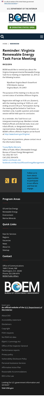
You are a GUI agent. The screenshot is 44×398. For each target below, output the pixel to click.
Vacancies (7, 240)
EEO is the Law (8, 376)
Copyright (6, 328)
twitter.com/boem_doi (12, 160)
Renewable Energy (10, 212)
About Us (6, 247)
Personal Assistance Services (14, 363)
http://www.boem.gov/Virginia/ (17, 134)
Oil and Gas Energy (10, 208)
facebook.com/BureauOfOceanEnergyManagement (23, 162)
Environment (8, 215)
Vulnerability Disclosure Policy (14, 359)
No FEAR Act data (9, 337)
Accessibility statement (11, 320)
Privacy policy (7, 354)
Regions (6, 237)
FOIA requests (8, 333)
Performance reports (11, 350)
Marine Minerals (9, 218)
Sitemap (6, 250)
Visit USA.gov (8, 388)
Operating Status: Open (23, 27)
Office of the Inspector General (15, 346)
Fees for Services (9, 234)
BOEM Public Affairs (11, 276)
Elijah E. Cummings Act (11, 341)
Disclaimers (6, 324)
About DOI (6, 315)
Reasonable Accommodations (14, 372)
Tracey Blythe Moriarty (12, 147)
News (5, 244)
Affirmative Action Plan (11, 367)
